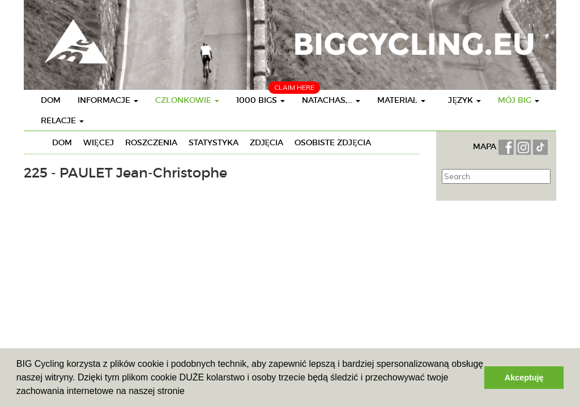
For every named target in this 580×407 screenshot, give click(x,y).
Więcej (98, 142)
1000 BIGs (260, 100)
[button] (188, 392)
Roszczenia (151, 142)
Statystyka (213, 142)
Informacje (108, 100)
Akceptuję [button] (524, 377)
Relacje (62, 120)
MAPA (485, 146)
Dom (51, 100)
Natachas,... (331, 100)
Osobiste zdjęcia (333, 142)
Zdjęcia (267, 142)
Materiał (401, 100)
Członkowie (187, 100)
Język (464, 100)
